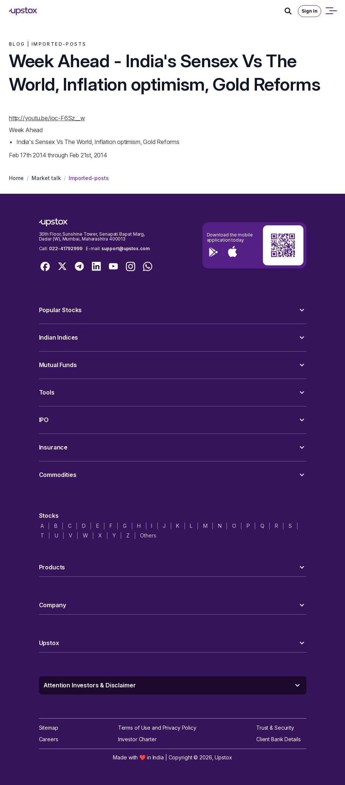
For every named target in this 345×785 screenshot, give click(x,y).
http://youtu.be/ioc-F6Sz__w (47, 118)
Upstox (223, 757)
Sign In (310, 11)
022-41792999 (65, 248)
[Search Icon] (291, 11)
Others (148, 535)
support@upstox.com (125, 248)
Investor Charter (137, 739)
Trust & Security (275, 728)
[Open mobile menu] (331, 11)
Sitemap (48, 728)
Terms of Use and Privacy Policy (157, 728)
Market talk (46, 178)
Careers (48, 739)
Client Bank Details (278, 739)
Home (16, 178)
